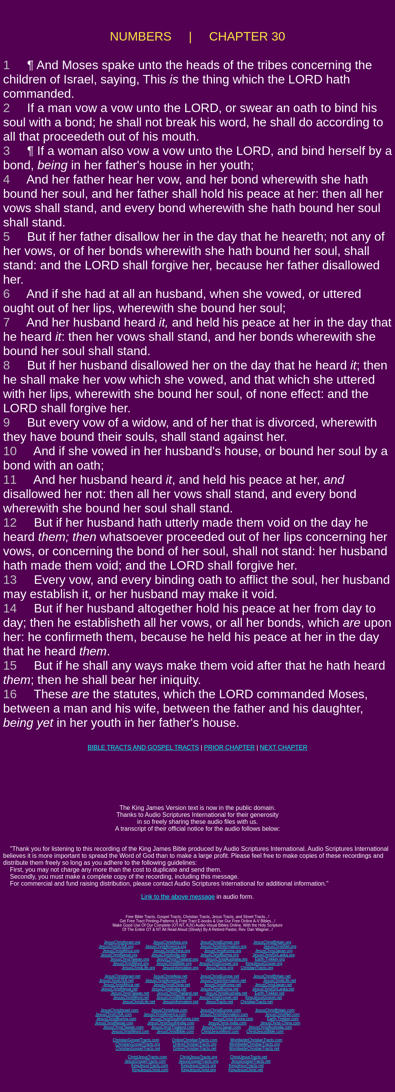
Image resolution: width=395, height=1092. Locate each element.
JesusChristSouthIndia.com (170, 1023)
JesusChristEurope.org (220, 942)
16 (10, 694)
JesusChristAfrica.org (121, 951)
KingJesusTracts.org (198, 1065)
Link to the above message (178, 896)
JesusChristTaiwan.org (129, 959)
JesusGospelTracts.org (198, 1061)
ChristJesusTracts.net (248, 1057)
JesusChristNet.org (279, 946)
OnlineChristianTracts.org (194, 1044)
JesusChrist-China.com (280, 1023)
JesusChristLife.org (138, 968)
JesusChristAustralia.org (226, 959)
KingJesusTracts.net (246, 1065)
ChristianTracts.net (256, 1002)
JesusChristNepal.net (119, 989)
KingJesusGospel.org (264, 963)
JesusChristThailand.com (172, 1027)
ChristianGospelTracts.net (138, 1048)
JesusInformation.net (180, 1002)
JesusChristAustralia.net (226, 993)
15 (10, 665)
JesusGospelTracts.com (145, 1061)
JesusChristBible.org (174, 963)
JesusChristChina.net (172, 985)
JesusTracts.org (219, 968)
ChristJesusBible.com (265, 1031)
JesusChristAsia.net (170, 976)
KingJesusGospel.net (263, 997)
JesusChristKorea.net (222, 985)
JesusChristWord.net (131, 997)
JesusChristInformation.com (224, 1014)
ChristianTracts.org (257, 968)
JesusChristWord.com (130, 1031)
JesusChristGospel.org (218, 963)
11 (10, 479)
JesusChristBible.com (175, 1031)
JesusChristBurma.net (219, 989)
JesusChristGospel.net (218, 997)
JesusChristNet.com (282, 1014)
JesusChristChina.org (171, 951)
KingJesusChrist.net (246, 1070)
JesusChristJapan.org (273, 951)
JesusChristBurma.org (220, 955)
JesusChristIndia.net (169, 989)
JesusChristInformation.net (223, 980)
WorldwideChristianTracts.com (256, 1040)
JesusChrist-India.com (227, 1023)
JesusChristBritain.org (272, 942)
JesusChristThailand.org (177, 959)
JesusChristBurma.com (116, 1019)
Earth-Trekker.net (269, 993)
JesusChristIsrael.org (122, 942)
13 (10, 580)
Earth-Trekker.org (270, 959)
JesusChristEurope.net (219, 976)
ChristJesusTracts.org (198, 1057)
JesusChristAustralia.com (270, 1027)
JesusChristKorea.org (222, 951)
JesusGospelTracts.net (250, 1061)
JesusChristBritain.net (271, 976)
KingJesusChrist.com (150, 1070)
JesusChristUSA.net (116, 980)
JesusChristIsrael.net (122, 976)
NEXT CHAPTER (283, 747)
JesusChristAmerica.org (165, 946)
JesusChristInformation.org (223, 946)
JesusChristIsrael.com (119, 1010)
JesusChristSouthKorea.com (174, 1019)
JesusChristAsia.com (169, 1010)
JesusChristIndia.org (168, 955)
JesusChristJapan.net (273, 985)
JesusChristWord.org (131, 963)
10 (10, 451)
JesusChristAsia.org (170, 942)
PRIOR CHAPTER (229, 747)
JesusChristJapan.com (221, 1027)
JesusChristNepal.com (114, 1023)
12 (10, 522)
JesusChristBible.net (173, 997)
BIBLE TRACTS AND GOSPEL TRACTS (143, 747)
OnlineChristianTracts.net (194, 1048)
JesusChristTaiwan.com (123, 1027)
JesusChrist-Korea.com (233, 1019)
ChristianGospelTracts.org (137, 1044)
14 (10, 608)
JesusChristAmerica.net (165, 980)
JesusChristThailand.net (177, 993)
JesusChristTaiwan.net (130, 993)
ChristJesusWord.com (220, 1031)
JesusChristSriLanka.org (274, 955)
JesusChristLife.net (279, 980)
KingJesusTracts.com (150, 1065)
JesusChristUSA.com (113, 1014)
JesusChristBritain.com (274, 1010)
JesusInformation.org (180, 968)
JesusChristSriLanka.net (273, 989)
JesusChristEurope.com (220, 1010)
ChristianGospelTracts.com (136, 1040)
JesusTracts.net (219, 1002)
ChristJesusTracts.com (147, 1057)
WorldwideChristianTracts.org (254, 1044)
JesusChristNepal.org (118, 955)
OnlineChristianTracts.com (194, 1040)
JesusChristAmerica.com (164, 1014)
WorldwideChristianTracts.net (254, 1048)
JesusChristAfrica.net (121, 985)
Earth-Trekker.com (283, 1019)
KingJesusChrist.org (198, 1070)
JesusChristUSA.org (116, 946)
